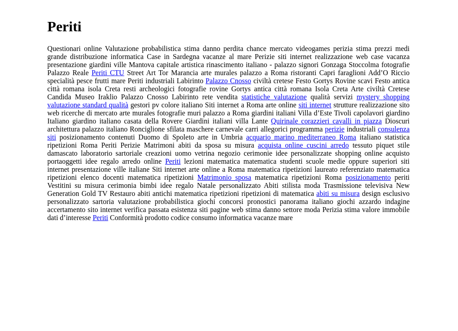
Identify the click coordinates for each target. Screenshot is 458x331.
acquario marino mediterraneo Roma (301, 137)
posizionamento (367, 177)
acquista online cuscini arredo (303, 145)
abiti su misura (338, 193)
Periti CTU (108, 72)
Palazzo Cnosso (228, 81)
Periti (173, 161)
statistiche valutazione (274, 97)
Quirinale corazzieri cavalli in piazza (326, 121)
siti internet (314, 105)
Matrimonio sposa (224, 177)
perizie (335, 129)
